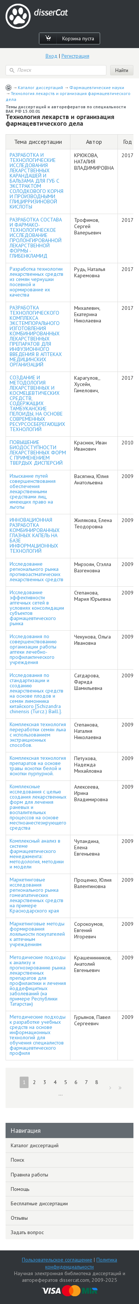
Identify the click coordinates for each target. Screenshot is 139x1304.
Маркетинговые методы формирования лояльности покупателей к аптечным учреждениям (37, 934)
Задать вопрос (27, 1232)
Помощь (20, 1189)
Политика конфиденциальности (81, 1263)
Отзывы (19, 1218)
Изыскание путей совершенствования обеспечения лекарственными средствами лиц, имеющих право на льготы (33, 491)
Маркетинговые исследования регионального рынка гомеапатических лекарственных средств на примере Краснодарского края (36, 895)
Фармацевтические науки (96, 87)
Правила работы (29, 1174)
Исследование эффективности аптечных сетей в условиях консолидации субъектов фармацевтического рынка (37, 608)
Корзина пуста (78, 38)
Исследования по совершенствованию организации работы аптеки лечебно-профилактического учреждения (33, 649)
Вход (51, 56)
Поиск (17, 1159)
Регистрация (75, 56)
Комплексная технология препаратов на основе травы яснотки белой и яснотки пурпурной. (38, 766)
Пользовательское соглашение (57, 1259)
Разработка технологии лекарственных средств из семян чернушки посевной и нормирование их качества (36, 281)
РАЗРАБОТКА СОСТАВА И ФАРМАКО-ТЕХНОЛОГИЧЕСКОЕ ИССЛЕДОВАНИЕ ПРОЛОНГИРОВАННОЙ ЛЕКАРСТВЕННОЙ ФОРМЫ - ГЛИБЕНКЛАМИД (36, 237)
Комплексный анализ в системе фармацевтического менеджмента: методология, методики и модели (37, 853)
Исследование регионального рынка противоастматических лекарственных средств (36, 571)
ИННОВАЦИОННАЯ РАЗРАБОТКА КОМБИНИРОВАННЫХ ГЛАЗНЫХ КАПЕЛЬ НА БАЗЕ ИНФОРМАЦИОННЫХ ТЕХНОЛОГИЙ (35, 535)
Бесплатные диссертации (39, 1203)
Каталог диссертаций (40, 87)
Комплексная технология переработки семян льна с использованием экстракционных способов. (38, 734)
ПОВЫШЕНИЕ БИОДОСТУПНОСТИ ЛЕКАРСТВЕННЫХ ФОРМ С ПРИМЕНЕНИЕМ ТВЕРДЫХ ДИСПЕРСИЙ (38, 452)
